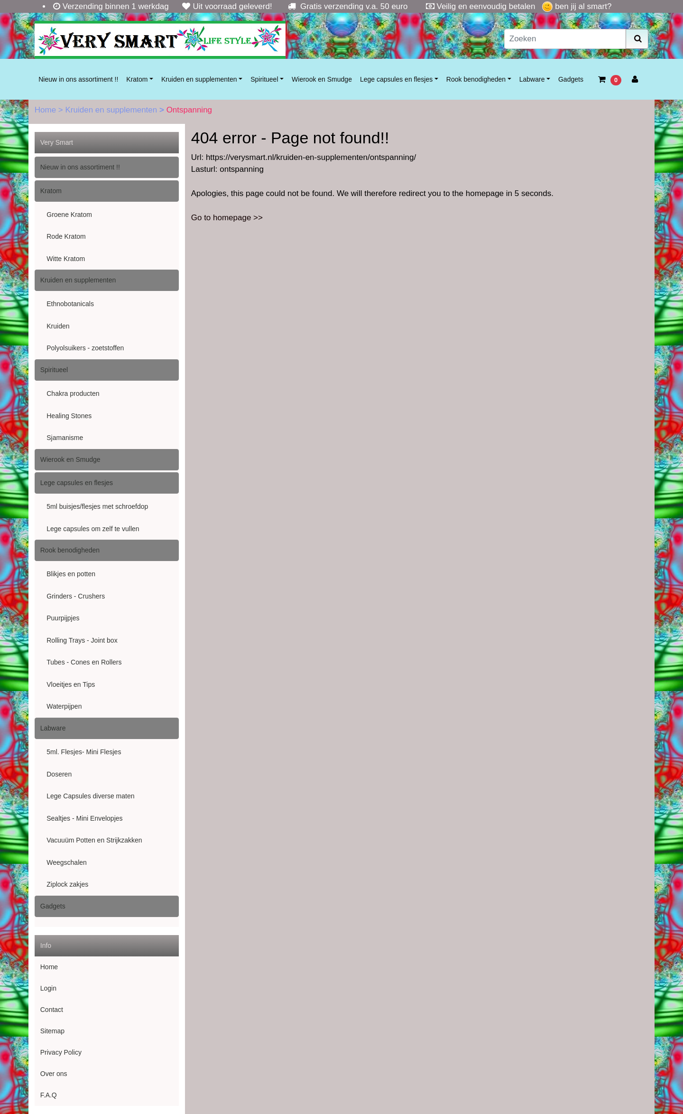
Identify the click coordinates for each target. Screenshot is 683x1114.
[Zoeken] (565, 39)
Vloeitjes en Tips (70, 684)
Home (46, 109)
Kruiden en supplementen (199, 79)
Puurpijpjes (62, 618)
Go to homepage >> (227, 217)
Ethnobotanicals (70, 304)
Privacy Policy (61, 1052)
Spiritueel (264, 79)
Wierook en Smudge (322, 79)
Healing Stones (69, 416)
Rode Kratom (65, 236)
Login (48, 988)
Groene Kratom (69, 214)
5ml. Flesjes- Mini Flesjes (83, 752)
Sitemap (52, 1031)
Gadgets (570, 79)
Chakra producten (72, 393)
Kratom (137, 79)
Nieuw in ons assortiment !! (78, 79)
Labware (532, 79)
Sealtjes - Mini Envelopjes (84, 818)
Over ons (53, 1073)
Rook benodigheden (476, 79)
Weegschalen (66, 862)
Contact (51, 1009)
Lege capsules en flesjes (396, 79)
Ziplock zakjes (67, 884)
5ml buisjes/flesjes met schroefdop (97, 506)
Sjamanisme (64, 437)
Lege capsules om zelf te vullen (92, 529)
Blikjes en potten (70, 574)
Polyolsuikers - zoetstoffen (85, 348)
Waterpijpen (64, 706)
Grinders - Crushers (75, 596)
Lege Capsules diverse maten (90, 796)
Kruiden (57, 326)
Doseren (59, 774)
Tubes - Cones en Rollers (83, 662)
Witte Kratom (65, 258)
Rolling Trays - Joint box (81, 640)
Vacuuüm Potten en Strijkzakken (94, 840)
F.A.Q (48, 1095)
